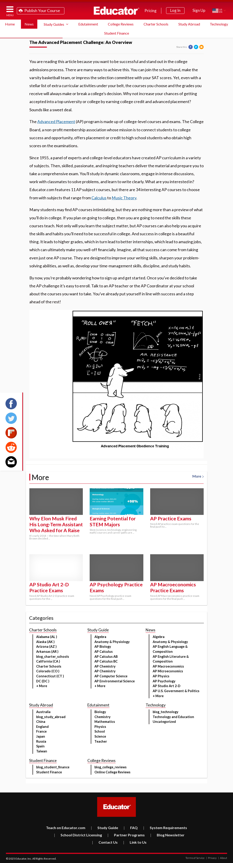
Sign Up (198, 10)
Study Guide (104, 827)
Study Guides (54, 24)
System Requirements (165, 827)
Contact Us (105, 842)
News (29, 24)
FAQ (131, 827)
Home (10, 24)
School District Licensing (78, 835)
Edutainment (88, 24)
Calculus (98, 197)
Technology (219, 24)
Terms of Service (195, 858)
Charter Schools (156, 24)
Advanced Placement (56, 121)
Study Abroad (189, 24)
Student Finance (116, 33)
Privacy (211, 858)
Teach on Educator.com (65, 827)
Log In (175, 10)
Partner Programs (126, 835)
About (222, 858)
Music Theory (124, 197)
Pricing (150, 10)
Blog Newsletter (167, 835)
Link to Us (135, 842)
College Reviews (121, 24)
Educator (116, 11)
